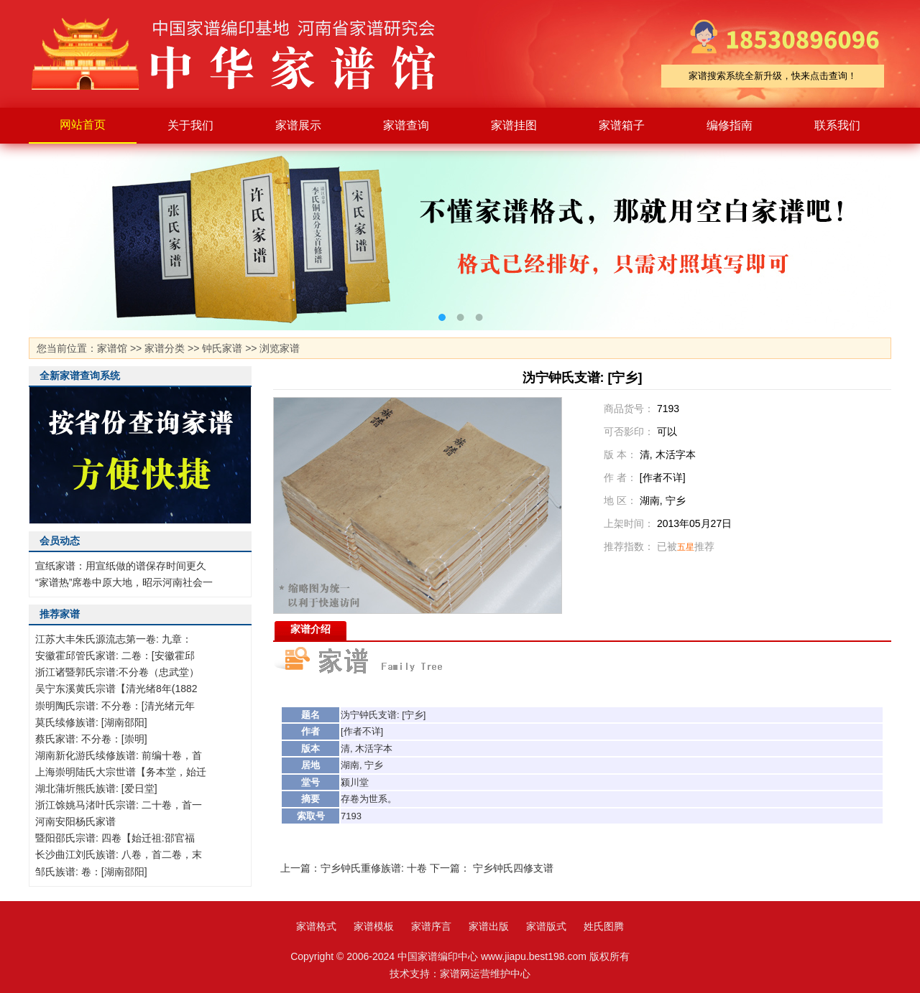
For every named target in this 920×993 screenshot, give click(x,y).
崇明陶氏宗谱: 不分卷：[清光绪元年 (115, 706)
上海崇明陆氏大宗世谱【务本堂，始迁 (120, 772)
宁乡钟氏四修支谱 (513, 868)
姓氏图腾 (604, 926)
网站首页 (83, 124)
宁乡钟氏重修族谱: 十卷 (374, 868)
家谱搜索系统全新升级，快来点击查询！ (773, 75)
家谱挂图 (514, 125)
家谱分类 (164, 348)
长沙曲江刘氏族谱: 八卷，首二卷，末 (118, 854)
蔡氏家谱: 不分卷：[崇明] (91, 739)
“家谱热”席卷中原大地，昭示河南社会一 (124, 582)
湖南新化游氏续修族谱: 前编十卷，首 (118, 755)
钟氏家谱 (222, 348)
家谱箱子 (622, 125)
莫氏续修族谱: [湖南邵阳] (91, 722)
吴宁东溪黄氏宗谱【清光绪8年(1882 (116, 688)
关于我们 (190, 125)
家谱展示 (298, 125)
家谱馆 (112, 348)
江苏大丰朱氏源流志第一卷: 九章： (113, 639)
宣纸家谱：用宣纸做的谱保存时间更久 (120, 566)
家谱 (244, 54)
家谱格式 (316, 926)
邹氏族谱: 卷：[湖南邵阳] (91, 871)
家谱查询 (406, 125)
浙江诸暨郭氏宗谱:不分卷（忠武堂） (117, 672)
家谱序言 (431, 926)
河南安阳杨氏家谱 (75, 821)
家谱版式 (546, 926)
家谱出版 (489, 926)
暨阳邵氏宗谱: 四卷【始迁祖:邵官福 (115, 838)
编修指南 (730, 125)
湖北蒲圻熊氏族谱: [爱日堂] (96, 788)
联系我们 (837, 125)
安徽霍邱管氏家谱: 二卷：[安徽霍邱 (115, 655)
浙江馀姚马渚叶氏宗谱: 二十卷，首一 (118, 805)
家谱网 (455, 973)
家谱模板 (374, 926)
